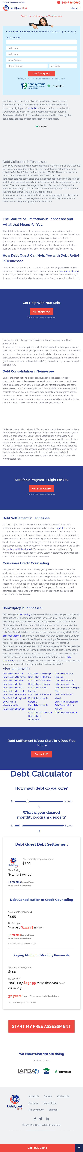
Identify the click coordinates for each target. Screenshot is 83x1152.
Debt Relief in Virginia (65, 684)
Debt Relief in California (14, 677)
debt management (12, 635)
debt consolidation (68, 271)
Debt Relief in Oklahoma (40, 712)
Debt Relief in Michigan (14, 709)
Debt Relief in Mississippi (40, 673)
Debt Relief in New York (39, 694)
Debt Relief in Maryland (14, 698)
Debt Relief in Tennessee (45, 317)
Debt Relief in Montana (39, 677)
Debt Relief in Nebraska (40, 680)
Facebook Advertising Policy (53, 79)
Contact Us (63, 1096)
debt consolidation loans (18, 549)
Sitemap (53, 1109)
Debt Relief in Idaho (12, 684)
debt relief (32, 108)
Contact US (41, 754)
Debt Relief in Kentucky (14, 691)
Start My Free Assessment (41, 1026)
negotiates (60, 528)
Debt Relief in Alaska (13, 673)
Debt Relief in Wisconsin (66, 701)
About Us (34, 1096)
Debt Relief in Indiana (13, 687)
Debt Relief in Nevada (39, 684)
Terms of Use (36, 79)
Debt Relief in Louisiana (14, 694)
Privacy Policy (23, 79)
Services (33, 1103)
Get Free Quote (41, 488)
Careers (48, 1096)
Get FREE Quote (37, 1147)
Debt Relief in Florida (13, 680)
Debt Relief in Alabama (66, 712)
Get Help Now (41, 311)
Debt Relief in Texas (64, 680)
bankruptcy (24, 614)
